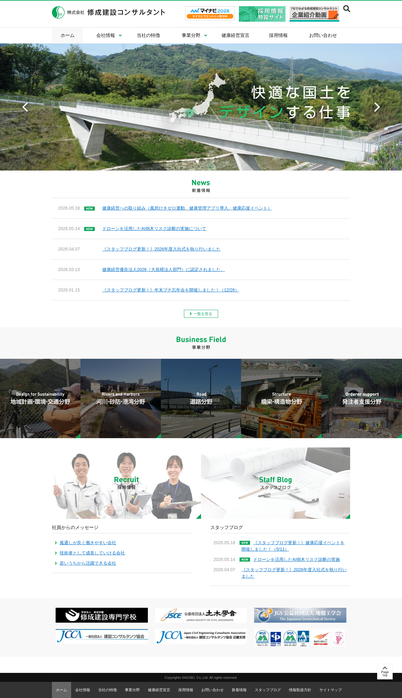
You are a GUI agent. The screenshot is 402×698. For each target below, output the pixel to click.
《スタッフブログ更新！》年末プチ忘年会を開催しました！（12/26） (170, 289)
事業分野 (191, 35)
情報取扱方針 (300, 690)
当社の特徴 (148, 35)
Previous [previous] (25, 107)
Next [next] (377, 107)
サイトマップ (330, 690)
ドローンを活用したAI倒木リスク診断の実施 (296, 559)
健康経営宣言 (235, 35)
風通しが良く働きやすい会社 (88, 542)
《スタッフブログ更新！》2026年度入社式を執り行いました (161, 249)
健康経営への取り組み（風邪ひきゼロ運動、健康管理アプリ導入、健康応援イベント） (187, 208)
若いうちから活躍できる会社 (88, 563)
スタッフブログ (268, 690)
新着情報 (239, 690)
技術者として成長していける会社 (92, 552)
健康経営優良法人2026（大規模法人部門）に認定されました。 (163, 269)
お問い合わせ (323, 35)
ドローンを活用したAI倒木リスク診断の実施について (154, 228)
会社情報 (105, 35)
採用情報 (278, 35)
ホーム (68, 35)
